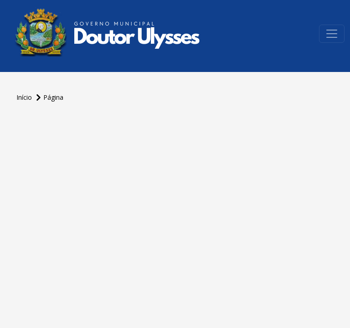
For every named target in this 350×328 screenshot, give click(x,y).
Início (25, 97)
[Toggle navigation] (332, 34)
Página (53, 97)
